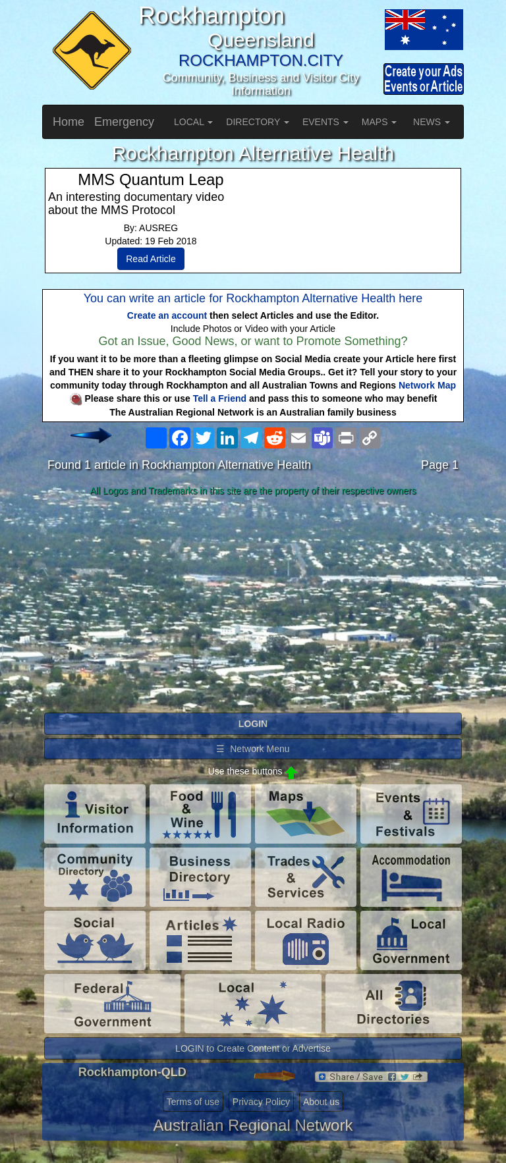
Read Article (150, 259)
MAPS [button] (379, 122)
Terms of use (193, 1101)
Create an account (167, 315)
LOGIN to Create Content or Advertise (253, 1048)
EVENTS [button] (325, 122)
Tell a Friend (219, 398)
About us (321, 1101)
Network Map (427, 385)
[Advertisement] (253, 605)
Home (68, 121)
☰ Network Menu (252, 749)
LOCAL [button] (193, 122)
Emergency (124, 121)
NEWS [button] (431, 122)
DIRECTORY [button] (257, 122)
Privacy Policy (261, 1101)
